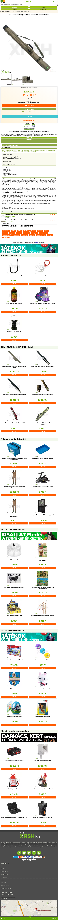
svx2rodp (26, 230)
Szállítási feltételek (4, 874)
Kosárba (14, 283)
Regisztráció (3, 882)
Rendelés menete (4, 871)
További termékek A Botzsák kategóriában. (17, 347)
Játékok (14, 9)
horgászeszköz (43, 232)
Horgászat (14, 7)
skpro (13, 230)
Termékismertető (10, 145)
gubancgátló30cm (41, 235)
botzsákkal (24, 235)
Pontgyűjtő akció (4, 877)
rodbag (33, 230)
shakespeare (6, 230)
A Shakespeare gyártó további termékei (13, 439)
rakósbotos (26, 232)
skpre (19, 230)
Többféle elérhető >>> (29, 112)
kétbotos (19, 232)
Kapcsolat (3, 868)
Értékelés (6, 147)
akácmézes (5, 237)
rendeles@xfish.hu (7, 895)
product (40, 230)
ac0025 (5, 232)
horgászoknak (15, 235)
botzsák (32, 235)
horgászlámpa (6, 235)
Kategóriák (18, 11)
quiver (46, 230)
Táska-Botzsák (29, 87)
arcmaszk (50, 235)
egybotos (34, 232)
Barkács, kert (43, 9)
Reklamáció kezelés (5, 885)
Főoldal (2, 865)
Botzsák (35, 87)
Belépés (2, 880)
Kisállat (43, 7)
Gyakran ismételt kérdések (6, 888)
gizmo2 (12, 232)
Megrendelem (53, 918)
